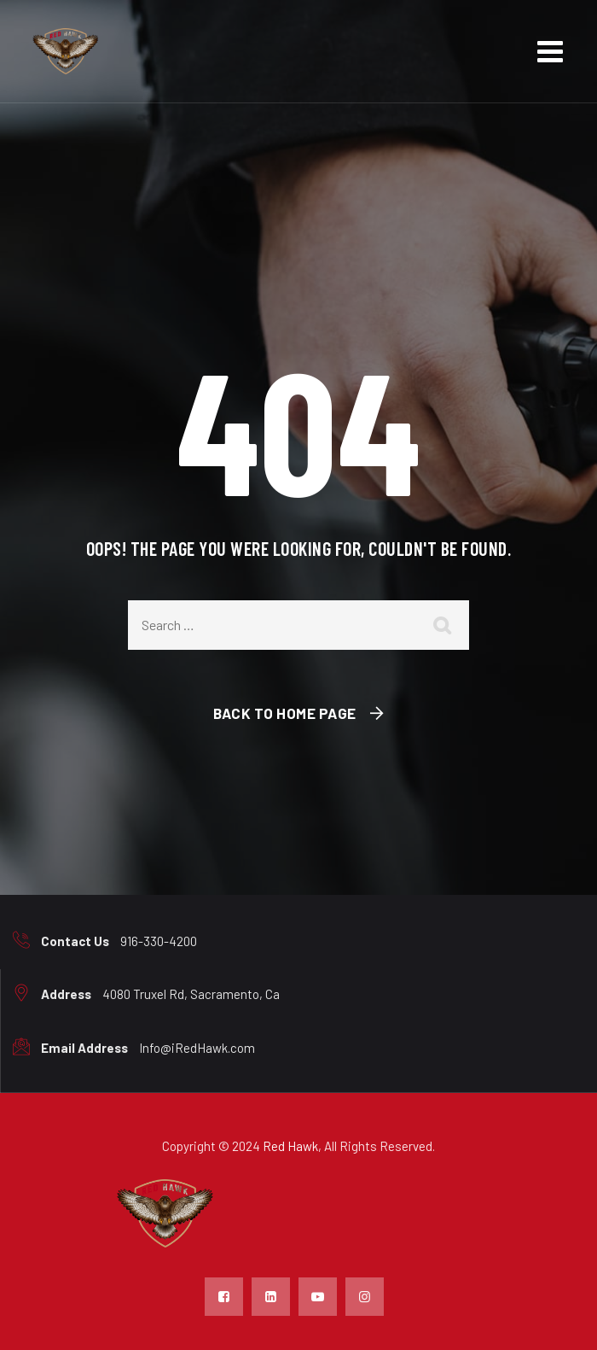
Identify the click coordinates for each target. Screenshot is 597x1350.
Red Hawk (290, 1146)
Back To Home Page (284, 713)
